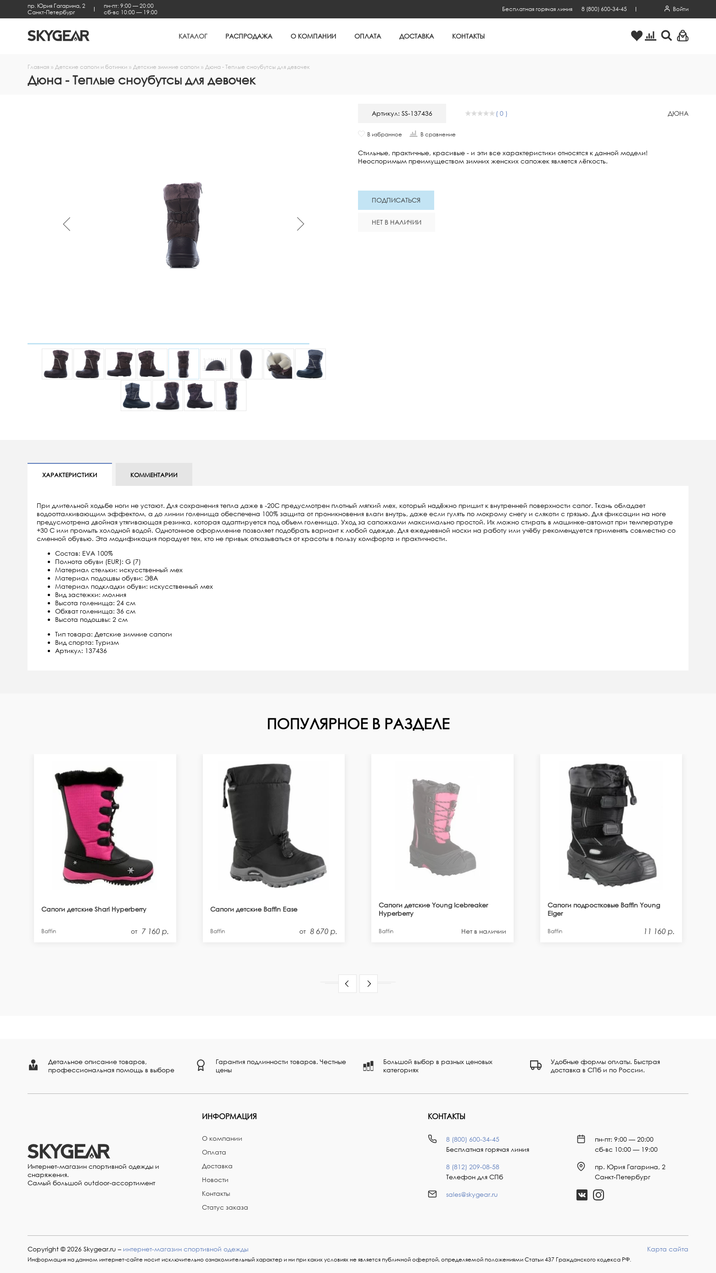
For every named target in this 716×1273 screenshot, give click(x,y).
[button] (347, 983)
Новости (215, 1179)
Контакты (468, 36)
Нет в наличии (396, 222)
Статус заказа (225, 1207)
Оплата (367, 36)
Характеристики (69, 475)
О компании (313, 36)
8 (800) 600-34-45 (604, 9)
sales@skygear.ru (472, 1194)
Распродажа (248, 36)
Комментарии (154, 475)
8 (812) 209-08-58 (472, 1167)
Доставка (416, 36)
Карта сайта (667, 1249)
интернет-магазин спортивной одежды (185, 1249)
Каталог (193, 36)
